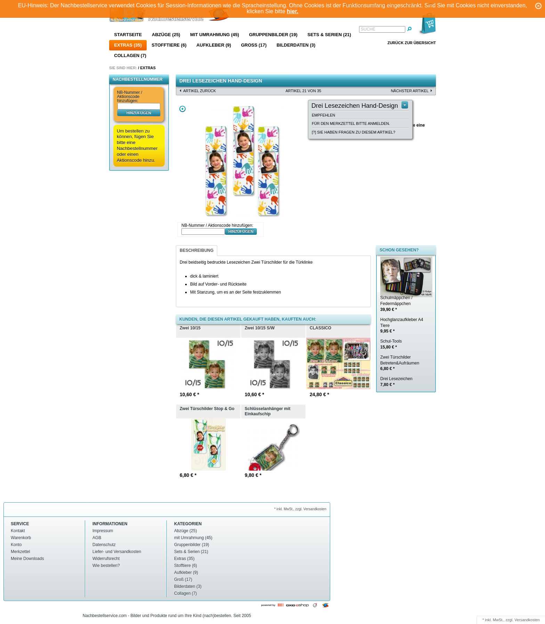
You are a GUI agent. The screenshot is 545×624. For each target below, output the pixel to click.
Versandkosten (527, 620)
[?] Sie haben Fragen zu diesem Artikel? (353, 132)
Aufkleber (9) (213, 45)
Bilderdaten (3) (296, 45)
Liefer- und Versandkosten (116, 551)
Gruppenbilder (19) (273, 34)
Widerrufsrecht (106, 558)
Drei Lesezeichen (396, 381)
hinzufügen (139, 112)
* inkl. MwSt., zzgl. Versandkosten (300, 509)
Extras (148, 68)
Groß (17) (254, 45)
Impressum (102, 530)
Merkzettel (20, 551)
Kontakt (18, 530)
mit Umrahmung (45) (214, 34)
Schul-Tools (391, 344)
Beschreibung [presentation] (196, 250)
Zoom (182, 109)
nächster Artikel (410, 91)
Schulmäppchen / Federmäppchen (396, 303)
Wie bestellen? (106, 565)
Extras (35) (127, 45)
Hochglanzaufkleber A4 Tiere (401, 325)
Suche (368, 29)
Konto (16, 544)
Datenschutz (104, 544)
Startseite (128, 34)
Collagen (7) (130, 55)
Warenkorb (21, 537)
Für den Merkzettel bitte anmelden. (351, 123)
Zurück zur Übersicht (412, 43)
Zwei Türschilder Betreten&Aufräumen (399, 363)
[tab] (196, 250)
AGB (96, 537)
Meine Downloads (27, 558)
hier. (292, 11)
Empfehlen (323, 115)
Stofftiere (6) (169, 45)
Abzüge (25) (166, 34)
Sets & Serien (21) (329, 34)
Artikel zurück (199, 91)
